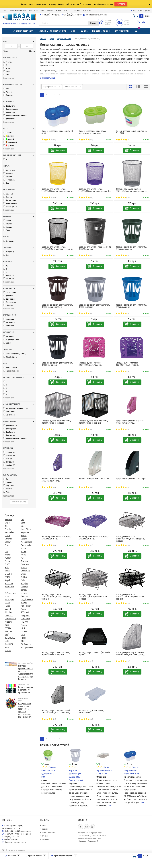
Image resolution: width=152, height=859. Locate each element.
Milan (23, 548)
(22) (86, 371)
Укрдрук (8, 622)
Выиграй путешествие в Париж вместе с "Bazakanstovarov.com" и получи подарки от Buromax (28, 672)
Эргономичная (10, 203)
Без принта (8, 241)
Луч (22, 558)
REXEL (23, 638)
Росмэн (24, 625)
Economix (9, 583)
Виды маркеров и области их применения (25, 690)
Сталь (6, 230)
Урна (6, 492)
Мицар (24, 602)
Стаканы (7, 482)
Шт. (6, 159)
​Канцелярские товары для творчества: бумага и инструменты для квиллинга (25, 710)
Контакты (87, 10)
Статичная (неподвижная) (14, 354)
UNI (6, 551)
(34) (86, 198)
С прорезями (9, 302)
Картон (7, 221)
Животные (8, 252)
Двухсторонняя (10, 200)
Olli (6, 65)
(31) (49, 487)
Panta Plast (9, 532)
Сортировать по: (50, 87)
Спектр (8, 561)
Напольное (8, 326)
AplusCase (9, 586)
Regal (7, 580)
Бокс (6, 255)
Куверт (8, 558)
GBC (22, 641)
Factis (7, 606)
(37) (123, 429)
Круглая (7, 177)
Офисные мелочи (64, 39)
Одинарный (9, 299)
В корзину (60, 150)
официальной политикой (88, 841)
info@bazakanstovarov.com (96, 15)
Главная (43, 39)
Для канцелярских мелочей (15, 115)
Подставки (8, 485)
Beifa (7, 567)
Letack (24, 593)
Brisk (23, 526)
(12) (86, 140)
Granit (7, 545)
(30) (49, 256)
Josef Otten (26, 529)
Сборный (8, 305)
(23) (49, 198)
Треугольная (9, 180)
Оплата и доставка (36, 10)
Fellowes (7, 62)
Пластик (7, 224)
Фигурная (8, 173)
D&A (23, 634)
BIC (6, 548)
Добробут (25, 615)
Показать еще (8, 78)
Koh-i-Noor (26, 606)
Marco (23, 551)
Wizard (24, 567)
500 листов (8, 278)
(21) (123, 256)
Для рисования (10, 109)
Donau (7, 535)
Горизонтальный (11, 371)
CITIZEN (24, 631)
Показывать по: (71, 87)
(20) (49, 313)
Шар (6, 183)
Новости (67, 10)
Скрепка (7, 197)
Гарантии (45, 829)
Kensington (9, 599)
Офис (73, 30)
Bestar (8, 542)
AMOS (23, 554)
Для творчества (122, 30)
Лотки (7, 479)
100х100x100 (9, 465)
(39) (123, 198)
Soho (6, 71)
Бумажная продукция (23, 30)
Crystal (24, 574)
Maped (8, 609)
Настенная (8, 336)
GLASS (7, 564)
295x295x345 (9, 455)
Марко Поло (26, 542)
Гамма (23, 609)
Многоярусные (10, 207)
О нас (4, 10)
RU (138, 21)
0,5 (5, 266)
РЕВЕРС (8, 628)
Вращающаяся (10, 357)
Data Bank (25, 618)
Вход (133, 10)
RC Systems (26, 644)
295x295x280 (9, 452)
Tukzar (23, 535)
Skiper (7, 68)
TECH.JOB (25, 612)
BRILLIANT (9, 631)
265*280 (7, 459)
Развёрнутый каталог (17, 10)
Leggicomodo (27, 599)
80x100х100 (8, 462)
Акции (58, 10)
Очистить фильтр (19, 502)
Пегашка (9, 615)
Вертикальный (10, 368)
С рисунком (9, 415)
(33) (86, 256)
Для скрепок (9, 119)
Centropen (25, 564)
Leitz (7, 641)
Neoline (24, 596)
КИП (23, 628)
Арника (24, 561)
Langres (8, 538)
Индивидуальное (11, 340)
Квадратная (9, 170)
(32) (49, 371)
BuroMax (8, 529)
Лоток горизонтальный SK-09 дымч (104, 770)
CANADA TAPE (10, 618)
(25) (123, 140)
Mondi (7, 570)
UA (143, 21)
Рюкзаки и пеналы (101, 30)
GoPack (8, 650)
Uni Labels (25, 570)
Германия (8, 95)
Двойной (8, 296)
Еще (109, 805)
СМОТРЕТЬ (120, 4)
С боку (7, 343)
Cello (23, 580)
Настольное (9, 322)
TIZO (7, 625)
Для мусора (9, 112)
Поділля (24, 622)
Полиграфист (27, 545)
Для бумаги (9, 106)
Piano (7, 602)
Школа (84, 30)
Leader (24, 538)
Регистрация (145, 10)
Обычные (8, 194)
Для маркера (9, 429)
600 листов (8, 275)
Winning (8, 612)
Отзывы (77, 10)
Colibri (24, 577)
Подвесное (8, 319)
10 (5, 272)
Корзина (7, 489)
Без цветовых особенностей (15, 408)
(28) (49, 140)
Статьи (50, 10)
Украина (7, 92)
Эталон (8, 554)
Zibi (6, 75)
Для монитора (10, 426)
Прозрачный (9, 412)
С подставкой (9, 292)
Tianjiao (24, 583)
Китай (7, 89)
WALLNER (9, 644)
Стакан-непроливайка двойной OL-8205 (131, 770)
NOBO (7, 647)
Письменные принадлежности (52, 30)
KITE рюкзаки (27, 647)
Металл (7, 227)
